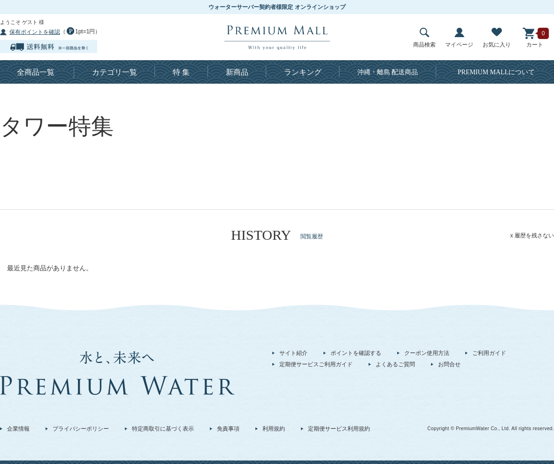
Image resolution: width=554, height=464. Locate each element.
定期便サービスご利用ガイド (316, 364)
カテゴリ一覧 (114, 72)
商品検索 (424, 38)
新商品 (237, 72)
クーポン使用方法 (426, 353)
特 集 (181, 72)
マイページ (459, 38)
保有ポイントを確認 (34, 32)
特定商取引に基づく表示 (163, 428)
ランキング (303, 72)
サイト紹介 (293, 353)
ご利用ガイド (489, 353)
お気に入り (497, 38)
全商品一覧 (35, 72)
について (496, 72)
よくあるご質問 (395, 364)
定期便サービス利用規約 (339, 428)
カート (534, 38)
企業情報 (18, 428)
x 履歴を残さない (532, 235)
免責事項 (228, 428)
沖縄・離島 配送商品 (387, 72)
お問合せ (449, 364)
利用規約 (273, 428)
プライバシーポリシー (81, 428)
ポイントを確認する (356, 353)
